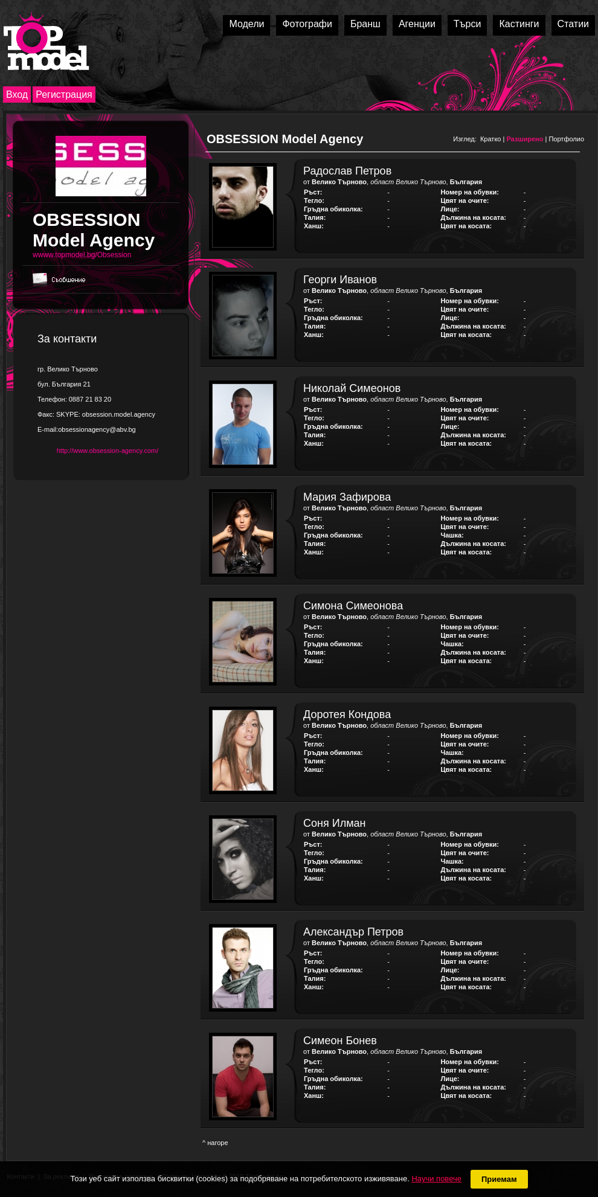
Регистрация (64, 94)
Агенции (417, 24)
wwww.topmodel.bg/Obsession (82, 255)
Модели (246, 24)
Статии (573, 24)
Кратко (490, 139)
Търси (467, 24)
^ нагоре (215, 1142)
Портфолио (566, 139)
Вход (17, 94)
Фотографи (307, 24)
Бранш (365, 24)
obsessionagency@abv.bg (96, 429)
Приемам (499, 1179)
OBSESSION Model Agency (285, 139)
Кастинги (519, 24)
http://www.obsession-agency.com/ (108, 450)
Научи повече (436, 1178)
